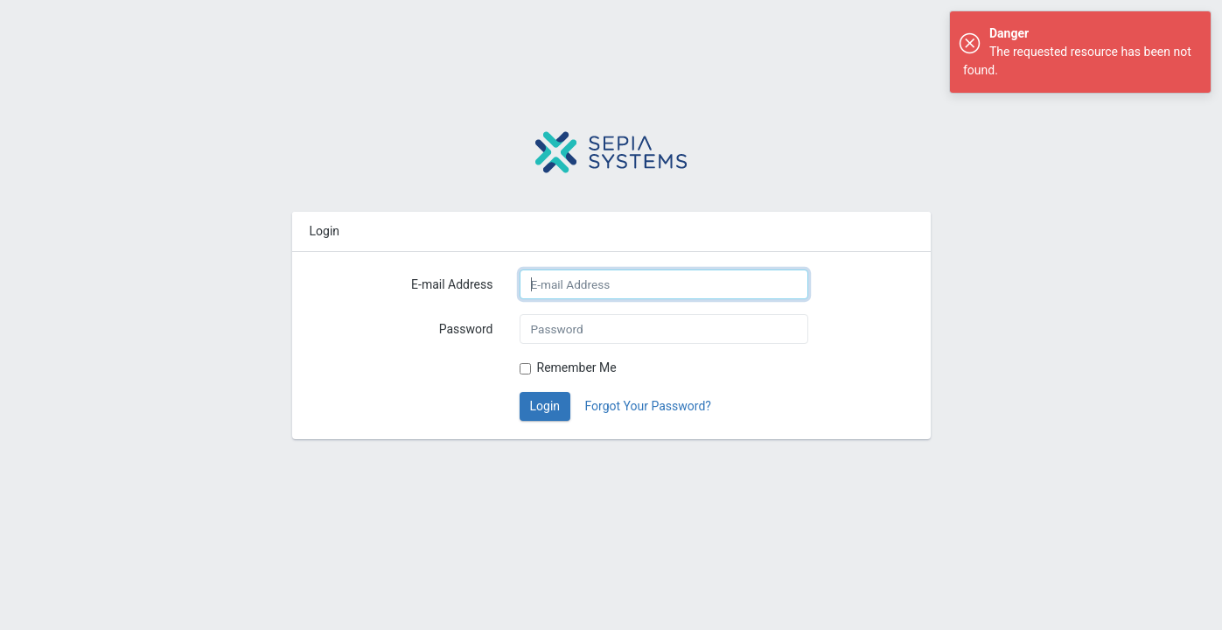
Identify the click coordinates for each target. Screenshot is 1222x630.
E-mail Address (451, 284)
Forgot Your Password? (648, 406)
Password (466, 329)
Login (545, 406)
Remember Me (577, 367)
